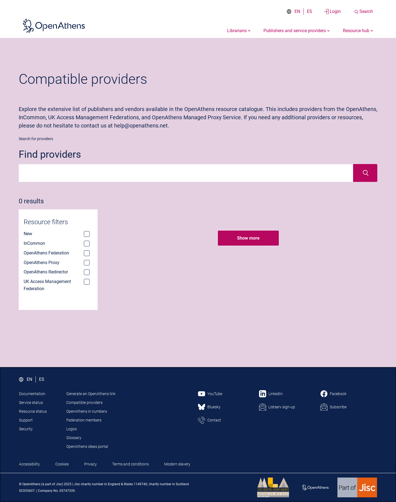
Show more (248, 238)
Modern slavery (177, 464)
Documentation (32, 394)
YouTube (214, 394)
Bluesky (214, 407)
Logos (71, 429)
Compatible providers (84, 402)
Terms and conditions (130, 464)
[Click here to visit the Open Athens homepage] (54, 25)
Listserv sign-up (281, 407)
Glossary (73, 438)
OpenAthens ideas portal (87, 446)
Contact (214, 420)
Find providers (50, 154)
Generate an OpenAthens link (91, 394)
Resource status (33, 411)
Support (26, 420)
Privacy (90, 464)
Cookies (62, 464)
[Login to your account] (332, 11)
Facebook (338, 394)
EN (297, 11)
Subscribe (338, 407)
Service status (31, 402)
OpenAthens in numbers (86, 411)
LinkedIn (275, 394)
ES (309, 11)
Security (26, 429)
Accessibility (29, 464)
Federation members (83, 420)
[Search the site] (363, 11)
